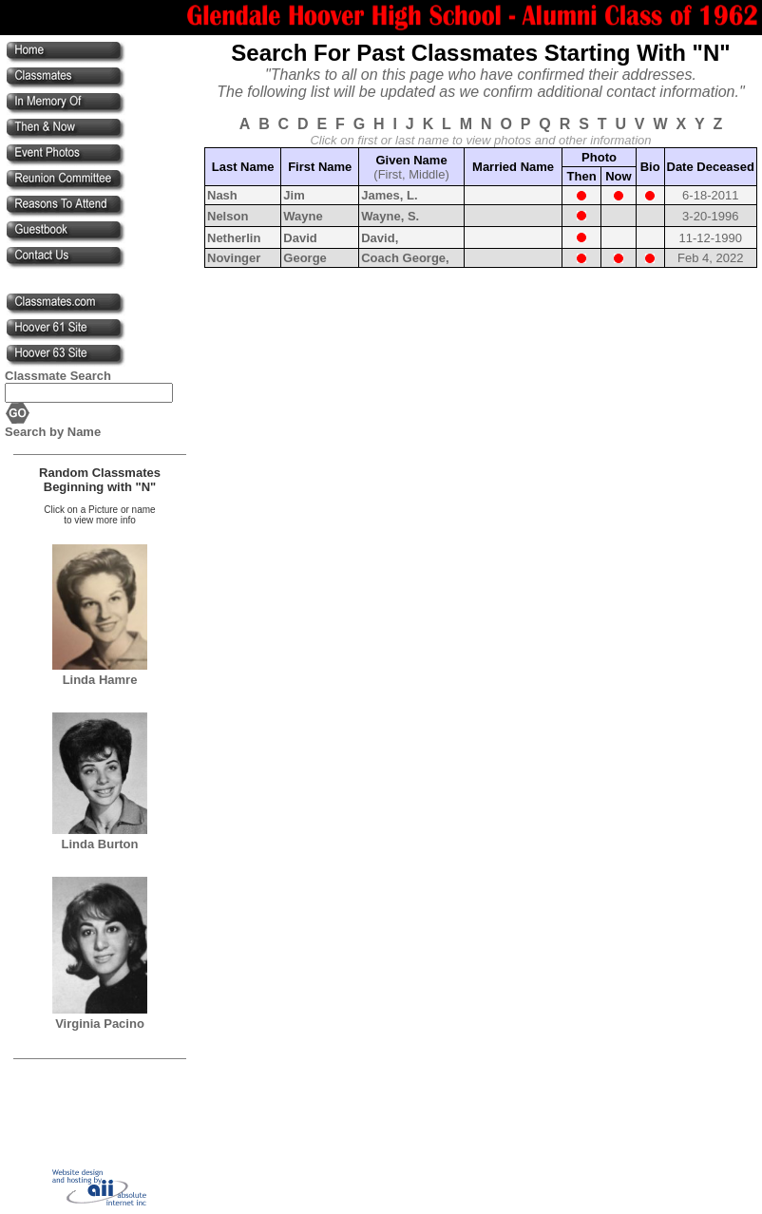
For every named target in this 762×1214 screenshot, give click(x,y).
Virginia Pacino (99, 1023)
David (299, 238)
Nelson (227, 216)
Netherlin (233, 238)
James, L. (389, 195)
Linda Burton (100, 844)
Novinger (233, 258)
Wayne (302, 216)
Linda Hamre (100, 680)
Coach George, (404, 258)
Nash (222, 195)
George (305, 258)
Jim (293, 195)
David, (379, 238)
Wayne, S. (390, 216)
